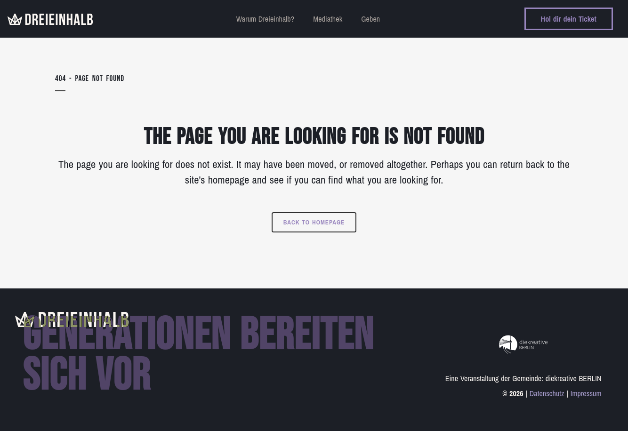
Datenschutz (547, 393)
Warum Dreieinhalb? (265, 19)
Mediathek (327, 19)
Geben (370, 19)
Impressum (586, 393)
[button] (20, 410)
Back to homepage (314, 222)
